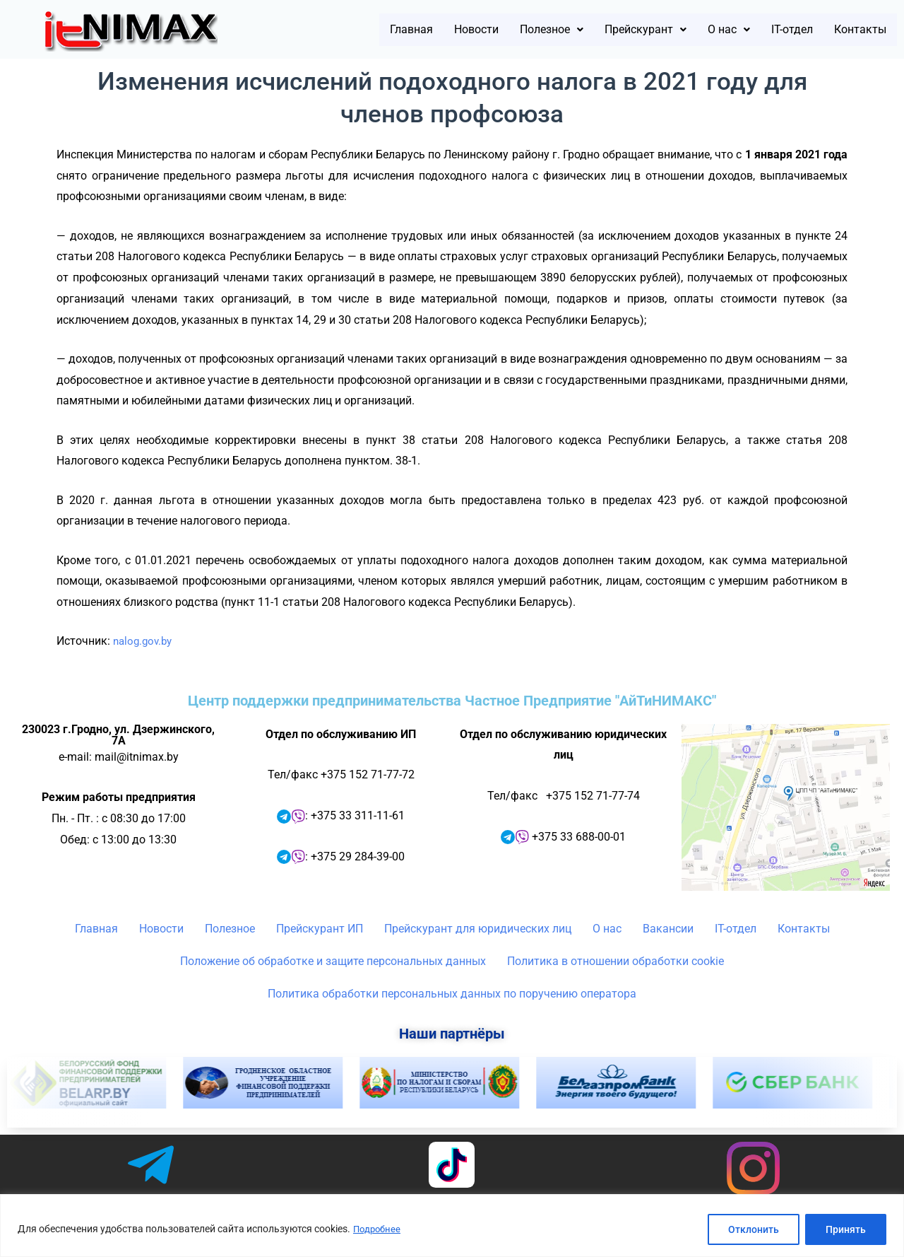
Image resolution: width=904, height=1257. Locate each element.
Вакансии (668, 928)
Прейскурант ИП (319, 928)
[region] (452, 1225)
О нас (699, 29)
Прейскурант (603, 29)
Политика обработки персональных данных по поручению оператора (452, 993)
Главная (328, 29)
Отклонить (753, 1229)
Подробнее (378, 1229)
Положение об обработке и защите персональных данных (333, 961)
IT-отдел (772, 29)
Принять (846, 1229)
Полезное (492, 29)
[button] (492, 29)
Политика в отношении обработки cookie (615, 961)
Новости (404, 29)
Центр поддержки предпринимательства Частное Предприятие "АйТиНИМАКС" (452, 700)
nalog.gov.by (145, 641)
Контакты (853, 29)
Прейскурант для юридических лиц (477, 928)
